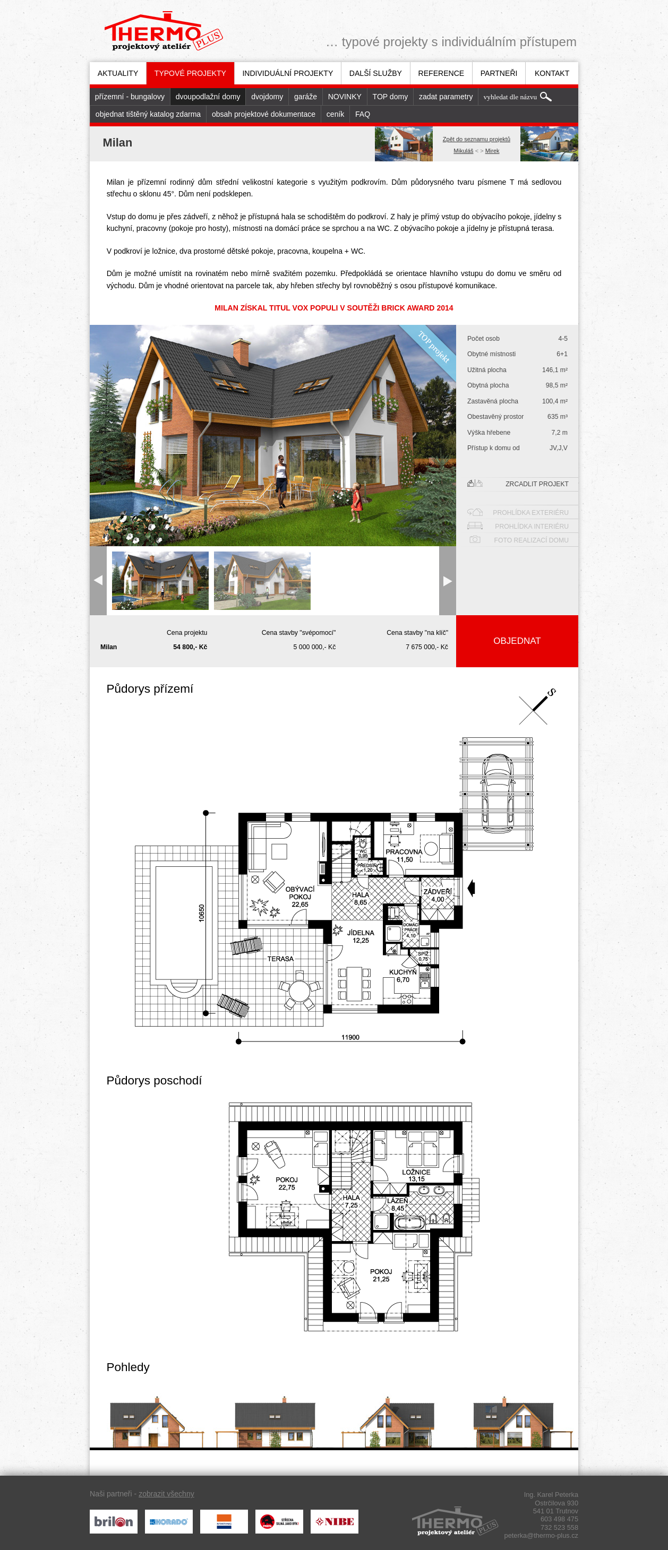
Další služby (375, 73)
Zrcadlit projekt (518, 483)
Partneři (499, 73)
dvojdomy (267, 96)
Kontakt (552, 73)
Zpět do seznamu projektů (476, 139)
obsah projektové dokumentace (263, 114)
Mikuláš (463, 151)
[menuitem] (118, 73)
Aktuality (118, 73)
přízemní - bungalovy (130, 96)
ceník (336, 114)
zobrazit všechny (166, 1493)
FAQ (362, 114)
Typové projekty (190, 73)
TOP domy (390, 96)
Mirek (492, 151)
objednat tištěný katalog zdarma (148, 114)
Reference (441, 73)
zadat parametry (446, 96)
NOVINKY (345, 96)
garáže (305, 96)
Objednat (517, 641)
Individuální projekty (287, 73)
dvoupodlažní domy (208, 96)
